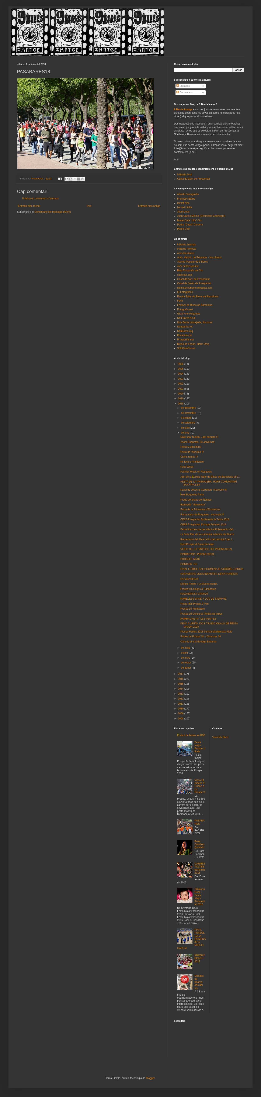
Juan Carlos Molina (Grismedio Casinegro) (201, 215)
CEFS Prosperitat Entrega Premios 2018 (203, 524)
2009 (181, 713)
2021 (181, 388)
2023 (181, 378)
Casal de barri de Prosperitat (193, 279)
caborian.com (184, 274)
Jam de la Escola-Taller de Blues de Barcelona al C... (210, 476)
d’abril (184, 652)
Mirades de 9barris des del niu (199, 982)
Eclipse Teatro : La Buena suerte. (199, 583)
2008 (181, 718)
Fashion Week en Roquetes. (196, 471)
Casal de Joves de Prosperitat (194, 283)
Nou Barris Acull (186, 317)
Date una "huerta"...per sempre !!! (199, 436)
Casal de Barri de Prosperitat (193, 178)
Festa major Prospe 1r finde (200, 747)
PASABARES (200, 822)
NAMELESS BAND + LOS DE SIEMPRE (203, 598)
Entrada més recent (29, 205)
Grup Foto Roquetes (188, 313)
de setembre (188, 422)
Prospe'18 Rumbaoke (192, 608)
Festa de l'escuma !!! (192, 452)
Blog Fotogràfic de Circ (190, 270)
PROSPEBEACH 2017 (200, 958)
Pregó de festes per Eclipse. (196, 499)
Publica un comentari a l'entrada (40, 198)
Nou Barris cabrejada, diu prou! (194, 322)
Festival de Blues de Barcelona (194, 305)
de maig (186, 647)
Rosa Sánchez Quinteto (200, 844)
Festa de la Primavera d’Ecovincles (200, 509)
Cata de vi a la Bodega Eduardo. (198, 641)
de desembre (188, 407)
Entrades (183, 85)
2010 (181, 708)
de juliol (185, 427)
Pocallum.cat (184, 335)
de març (186, 657)
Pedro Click (183, 228)
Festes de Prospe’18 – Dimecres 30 (200, 636)
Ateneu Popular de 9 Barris (192, 261)
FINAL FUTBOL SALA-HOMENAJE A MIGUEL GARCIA (211, 569)
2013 (181, 693)
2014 (181, 688)
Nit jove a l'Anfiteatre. (192, 461)
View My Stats (220, 737)
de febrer (186, 662)
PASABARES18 (189, 579)
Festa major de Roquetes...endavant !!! (202, 514)
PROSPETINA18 (190, 559)
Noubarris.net (184, 326)
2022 (181, 383)
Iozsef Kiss (183, 202)
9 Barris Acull (184, 174)
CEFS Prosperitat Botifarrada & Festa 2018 (204, 519)
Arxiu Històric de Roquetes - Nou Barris (199, 257)
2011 (181, 703)
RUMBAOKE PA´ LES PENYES (198, 618)
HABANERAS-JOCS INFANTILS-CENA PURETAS (209, 573)
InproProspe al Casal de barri (196, 544)
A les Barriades (185, 253)
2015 (181, 683)
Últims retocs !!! (189, 456)
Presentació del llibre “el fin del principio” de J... (207, 539)
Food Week (186, 466)
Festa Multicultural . (191, 446)
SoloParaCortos (186, 348)
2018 (181, 403)
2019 (181, 398)
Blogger (150, 1078)
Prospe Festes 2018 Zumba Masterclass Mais (206, 631)
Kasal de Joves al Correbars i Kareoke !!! (203, 489)
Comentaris (184, 92)
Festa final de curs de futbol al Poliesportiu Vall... (207, 529)
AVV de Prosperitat (188, 266)
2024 (181, 373)
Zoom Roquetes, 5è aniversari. (197, 442)
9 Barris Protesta (186, 248)
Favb (180, 300)
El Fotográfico (185, 292)
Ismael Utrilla (184, 207)
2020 (181, 393)
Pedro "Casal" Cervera (190, 224)
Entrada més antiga (149, 205)
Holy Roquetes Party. (192, 494)
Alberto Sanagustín (188, 194)
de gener (186, 667)
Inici (89, 205)
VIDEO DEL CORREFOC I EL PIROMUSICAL (206, 549)
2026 (181, 363)
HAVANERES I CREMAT (194, 593)
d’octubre (186, 417)
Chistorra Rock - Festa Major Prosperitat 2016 (200, 897)
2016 (181, 678)
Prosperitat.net (185, 339)
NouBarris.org (185, 331)
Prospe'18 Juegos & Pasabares (198, 589)
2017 (181, 673)
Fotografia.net (185, 309)
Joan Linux (183, 211)
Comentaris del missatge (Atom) (52, 211)
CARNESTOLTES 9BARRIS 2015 (200, 868)
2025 (181, 368)
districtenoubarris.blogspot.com (194, 287)
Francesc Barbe (186, 198)
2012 (181, 698)
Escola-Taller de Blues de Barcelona (197, 296)
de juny (185, 432)
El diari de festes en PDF (191, 735)
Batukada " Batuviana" (193, 504)
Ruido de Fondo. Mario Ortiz (193, 344)
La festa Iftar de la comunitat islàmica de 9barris (207, 534)
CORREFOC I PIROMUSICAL (197, 554)
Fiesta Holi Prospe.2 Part (194, 603)
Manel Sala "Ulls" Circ (189, 220)
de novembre (188, 412)
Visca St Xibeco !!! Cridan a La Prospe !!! (200, 786)
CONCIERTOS (188, 564)
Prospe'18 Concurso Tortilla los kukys (201, 613)
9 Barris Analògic (186, 244)
